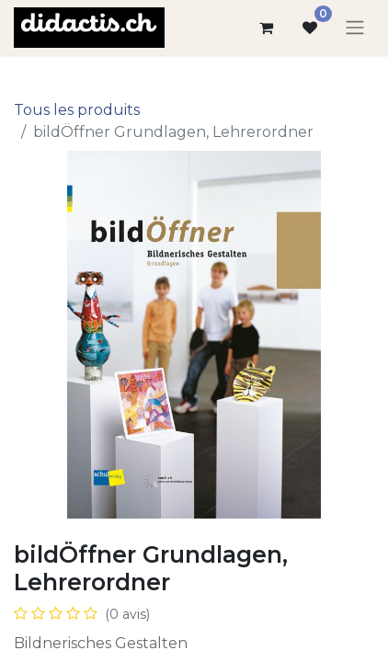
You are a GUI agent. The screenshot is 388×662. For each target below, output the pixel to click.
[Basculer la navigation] (355, 28)
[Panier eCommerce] (265, 27)
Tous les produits (77, 110)
